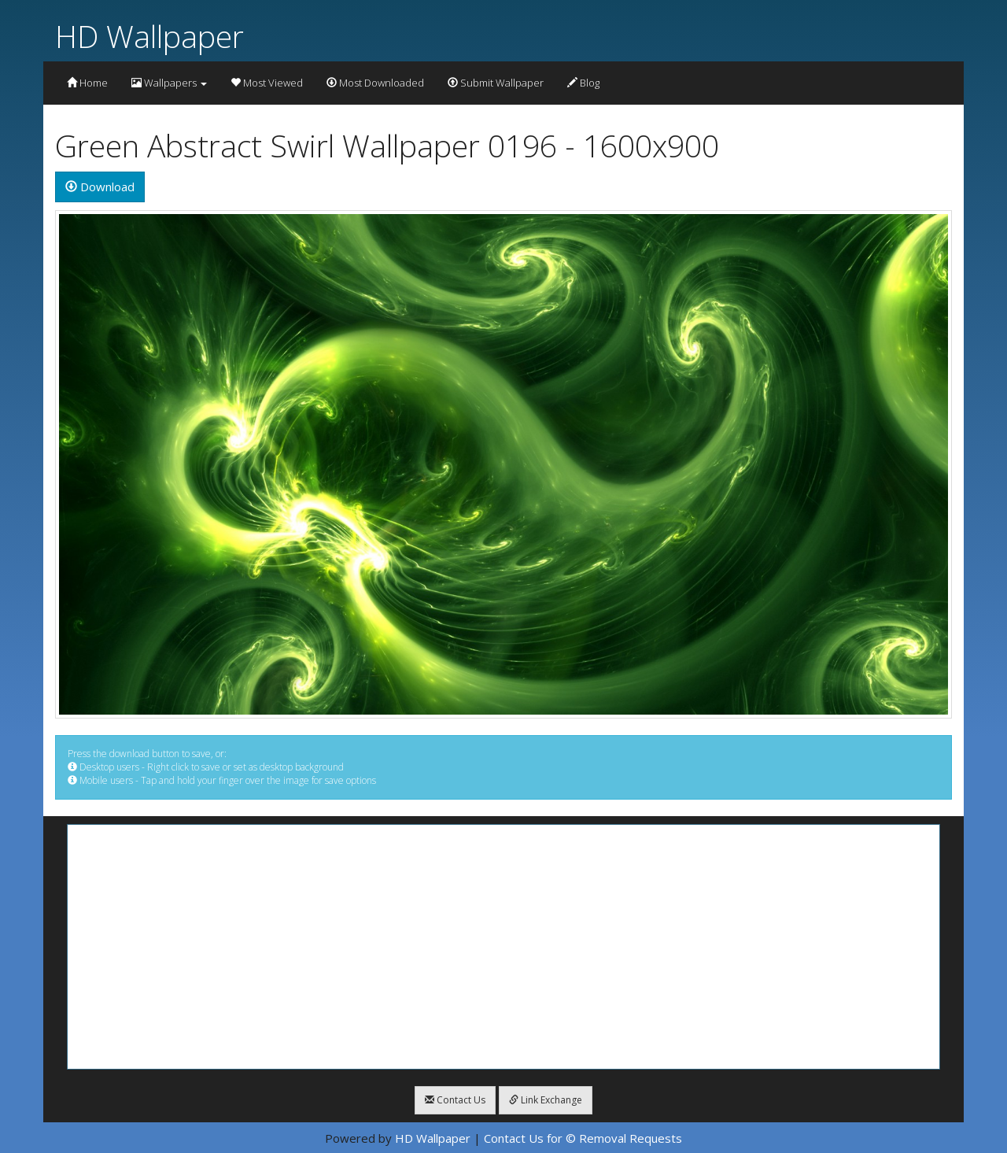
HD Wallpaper (149, 36)
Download (100, 186)
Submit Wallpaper (496, 83)
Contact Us (455, 1100)
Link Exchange (545, 1100)
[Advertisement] (503, 947)
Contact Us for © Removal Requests (583, 1138)
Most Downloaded (375, 83)
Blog (583, 83)
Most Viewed (267, 83)
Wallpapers (169, 83)
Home (87, 83)
